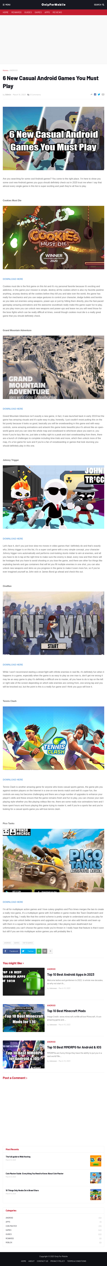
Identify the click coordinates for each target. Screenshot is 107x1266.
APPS (47, 12)
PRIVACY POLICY (57, 1261)
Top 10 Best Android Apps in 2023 (70, 974)
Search (97, 4)
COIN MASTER (53, 1226)
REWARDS (16, 12)
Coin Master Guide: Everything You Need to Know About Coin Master (34, 1173)
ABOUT (31, 1261)
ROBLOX (53, 1242)
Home (5, 70)
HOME (5, 12)
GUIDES (28, 12)
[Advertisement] (53, 39)
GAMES (38, 12)
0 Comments (35, 94)
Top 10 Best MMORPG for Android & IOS (74, 1047)
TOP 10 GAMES (28, 943)
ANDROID (13, 70)
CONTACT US (42, 1261)
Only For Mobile (61, 1256)
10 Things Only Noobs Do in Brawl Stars (22, 1190)
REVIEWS (57, 12)
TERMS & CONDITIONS (76, 1261)
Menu (7, 4)
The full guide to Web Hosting (18, 1156)
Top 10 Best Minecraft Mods (66, 1011)
